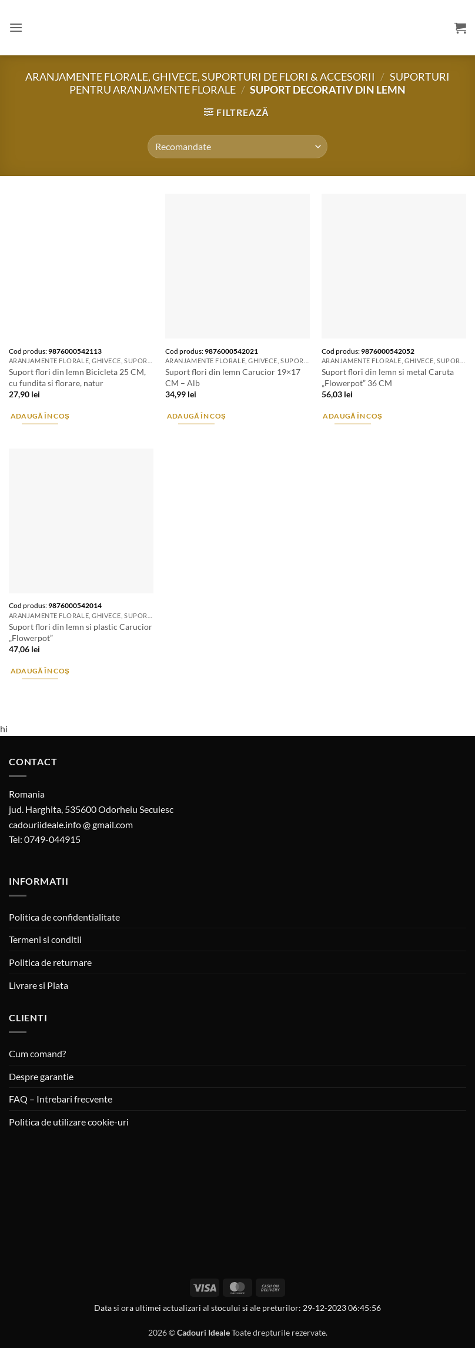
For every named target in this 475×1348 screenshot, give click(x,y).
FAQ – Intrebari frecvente (60, 1098)
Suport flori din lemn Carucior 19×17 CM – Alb (232, 377)
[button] (16, 27)
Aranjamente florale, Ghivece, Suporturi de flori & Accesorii (200, 76)
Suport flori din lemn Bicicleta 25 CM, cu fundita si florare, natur (77, 377)
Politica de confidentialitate (64, 916)
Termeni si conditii (45, 939)
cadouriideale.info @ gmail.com (71, 824)
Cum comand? (37, 1053)
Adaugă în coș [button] (40, 416)
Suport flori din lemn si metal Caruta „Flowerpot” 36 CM (388, 377)
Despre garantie (41, 1076)
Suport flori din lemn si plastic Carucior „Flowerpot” (80, 632)
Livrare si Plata (38, 985)
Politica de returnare (50, 962)
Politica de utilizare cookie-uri (69, 1121)
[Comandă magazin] (237, 146)
